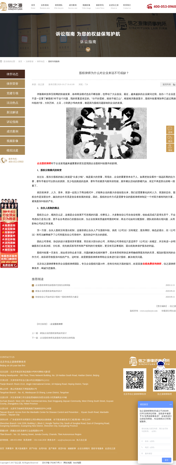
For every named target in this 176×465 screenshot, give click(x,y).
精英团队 (59, 6)
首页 (33, 6)
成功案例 (72, 6)
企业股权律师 (56, 324)
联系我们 (127, 6)
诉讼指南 (12, 121)
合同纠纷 (43, 448)
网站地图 (68, 463)
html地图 (77, 463)
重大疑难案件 (21, 448)
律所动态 (41, 61)
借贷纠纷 (62, 448)
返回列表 (167, 84)
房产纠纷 (33, 448)
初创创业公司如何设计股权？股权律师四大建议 (56, 297)
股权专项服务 (54, 61)
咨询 (170, 129)
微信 (170, 138)
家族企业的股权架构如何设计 (48, 291)
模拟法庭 (12, 150)
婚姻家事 (72, 448)
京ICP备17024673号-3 (51, 463)
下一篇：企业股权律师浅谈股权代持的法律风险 (53, 338)
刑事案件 (10, 448)
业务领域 (45, 6)
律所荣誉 (12, 83)
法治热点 (12, 102)
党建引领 (12, 93)
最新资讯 (100, 6)
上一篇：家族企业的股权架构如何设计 (49, 333)
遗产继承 (52, 448)
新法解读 (12, 112)
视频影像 (86, 6)
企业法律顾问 (83, 448)
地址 (170, 147)
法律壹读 (29, 61)
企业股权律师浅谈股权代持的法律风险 (52, 285)
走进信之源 (114, 6)
